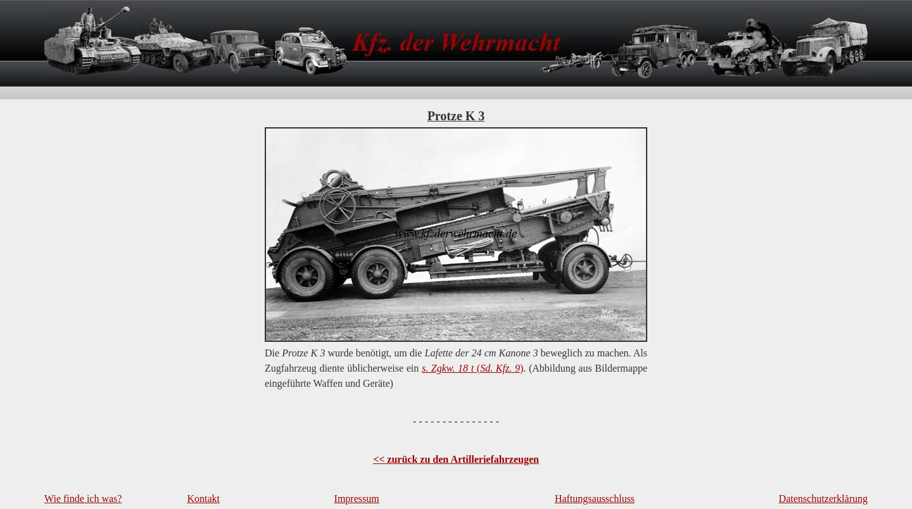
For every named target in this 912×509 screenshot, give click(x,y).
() (472, 368)
